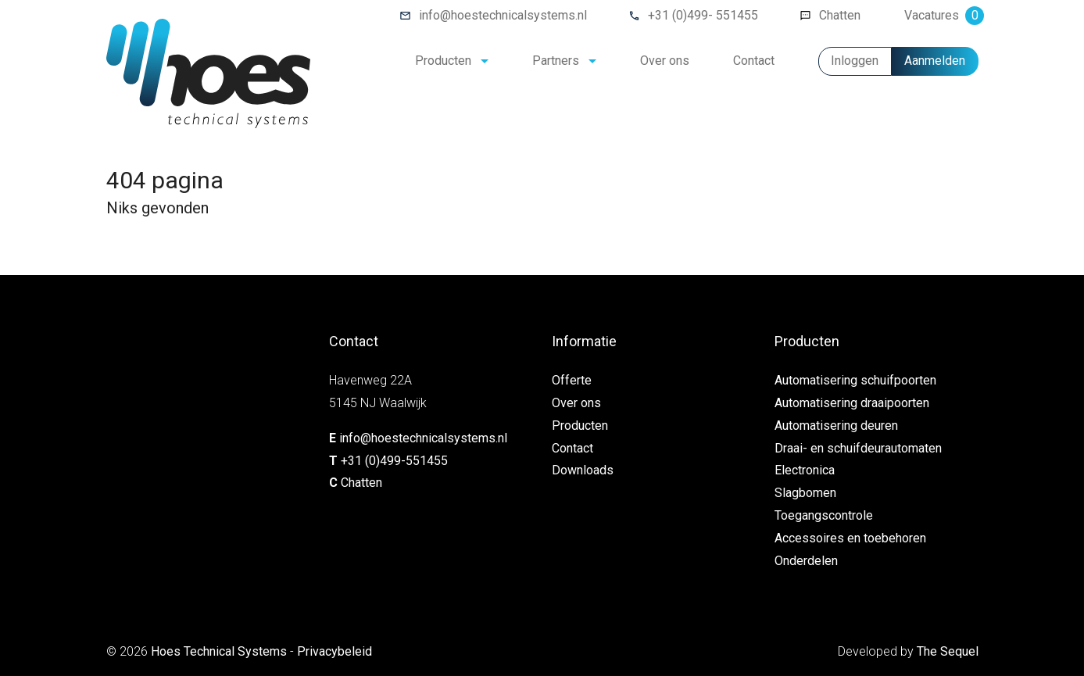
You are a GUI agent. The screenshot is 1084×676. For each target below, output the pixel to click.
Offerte (572, 380)
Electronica (805, 470)
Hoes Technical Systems (219, 651)
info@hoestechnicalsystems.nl (503, 15)
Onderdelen (806, 560)
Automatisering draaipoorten (852, 402)
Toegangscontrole (824, 515)
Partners (555, 60)
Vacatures (941, 15)
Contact (754, 60)
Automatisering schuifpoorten (855, 380)
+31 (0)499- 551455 (703, 15)
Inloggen (854, 60)
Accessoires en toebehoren (850, 538)
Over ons (664, 60)
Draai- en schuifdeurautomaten (858, 448)
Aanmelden (934, 60)
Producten (443, 60)
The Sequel (947, 651)
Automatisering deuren (836, 425)
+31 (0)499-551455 (394, 460)
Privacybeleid (334, 651)
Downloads (583, 470)
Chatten (839, 15)
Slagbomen (805, 492)
